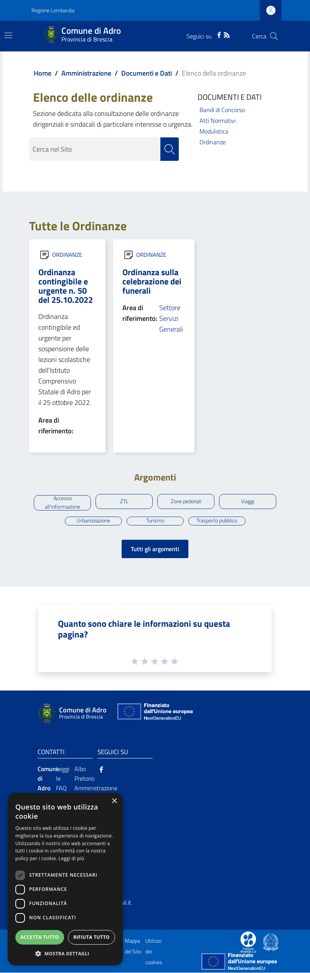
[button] (65, 954)
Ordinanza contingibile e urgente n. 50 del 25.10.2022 (65, 286)
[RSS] (227, 34)
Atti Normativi (218, 120)
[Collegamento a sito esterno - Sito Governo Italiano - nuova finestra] (271, 942)
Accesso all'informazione (62, 503)
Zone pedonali (186, 501)
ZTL (124, 501)
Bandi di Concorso (222, 109)
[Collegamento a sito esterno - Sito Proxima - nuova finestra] (248, 942)
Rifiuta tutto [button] (91, 937)
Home (42, 73)
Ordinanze (213, 142)
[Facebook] (219, 34)
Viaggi (247, 501)
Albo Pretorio (84, 774)
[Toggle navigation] (8, 35)
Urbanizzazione (93, 521)
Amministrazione (86, 73)
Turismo (155, 521)
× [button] (114, 801)
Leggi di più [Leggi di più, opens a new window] (71, 858)
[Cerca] (274, 36)
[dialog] (65, 879)
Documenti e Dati (146, 73)
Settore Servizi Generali (171, 318)
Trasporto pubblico (216, 521)
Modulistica (214, 131)
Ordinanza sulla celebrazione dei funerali (151, 281)
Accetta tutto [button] (39, 937)
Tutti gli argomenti (155, 548)
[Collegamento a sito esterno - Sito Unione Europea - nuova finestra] (154, 713)
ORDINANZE (67, 254)
